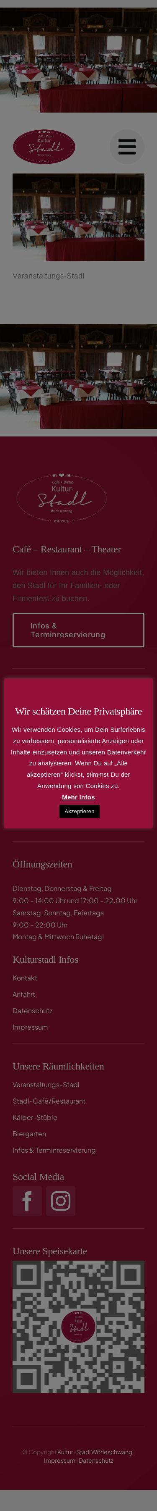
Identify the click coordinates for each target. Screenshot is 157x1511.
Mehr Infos (78, 797)
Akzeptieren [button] (79, 811)
